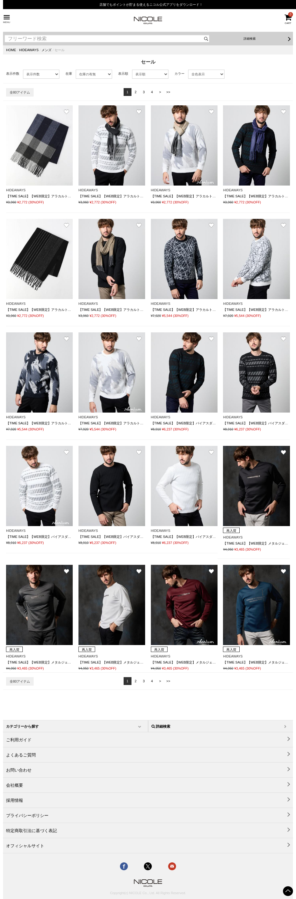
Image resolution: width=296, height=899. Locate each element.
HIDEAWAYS (28, 50)
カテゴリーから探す (22, 726)
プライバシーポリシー (27, 815)
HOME (11, 50)
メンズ (47, 50)
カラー (180, 73)
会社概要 (14, 785)
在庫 (68, 73)
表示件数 (12, 73)
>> (168, 92)
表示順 (123, 73)
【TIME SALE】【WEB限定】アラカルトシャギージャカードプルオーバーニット (212, 309)
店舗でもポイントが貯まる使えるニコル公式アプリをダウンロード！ (151, 4)
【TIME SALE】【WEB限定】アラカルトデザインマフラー (50, 196)
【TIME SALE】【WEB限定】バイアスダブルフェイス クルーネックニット (208, 423)
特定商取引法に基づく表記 (31, 830)
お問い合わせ (19, 770)
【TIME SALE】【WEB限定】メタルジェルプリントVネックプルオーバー (61, 662)
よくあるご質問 (21, 754)
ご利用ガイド (19, 739)
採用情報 (14, 800)
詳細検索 (250, 38)
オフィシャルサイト (25, 845)
